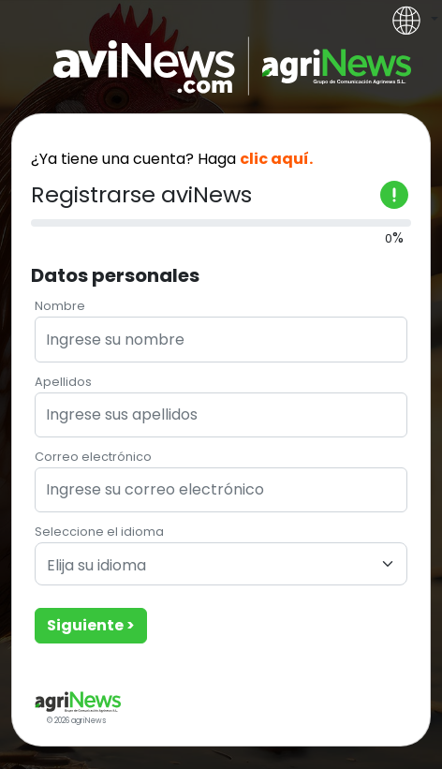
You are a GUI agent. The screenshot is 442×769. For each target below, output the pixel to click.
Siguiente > (91, 625)
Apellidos (63, 382)
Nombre (60, 306)
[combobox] (221, 563)
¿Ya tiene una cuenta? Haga (172, 159)
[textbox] (210, 566)
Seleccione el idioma (99, 532)
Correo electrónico (93, 457)
